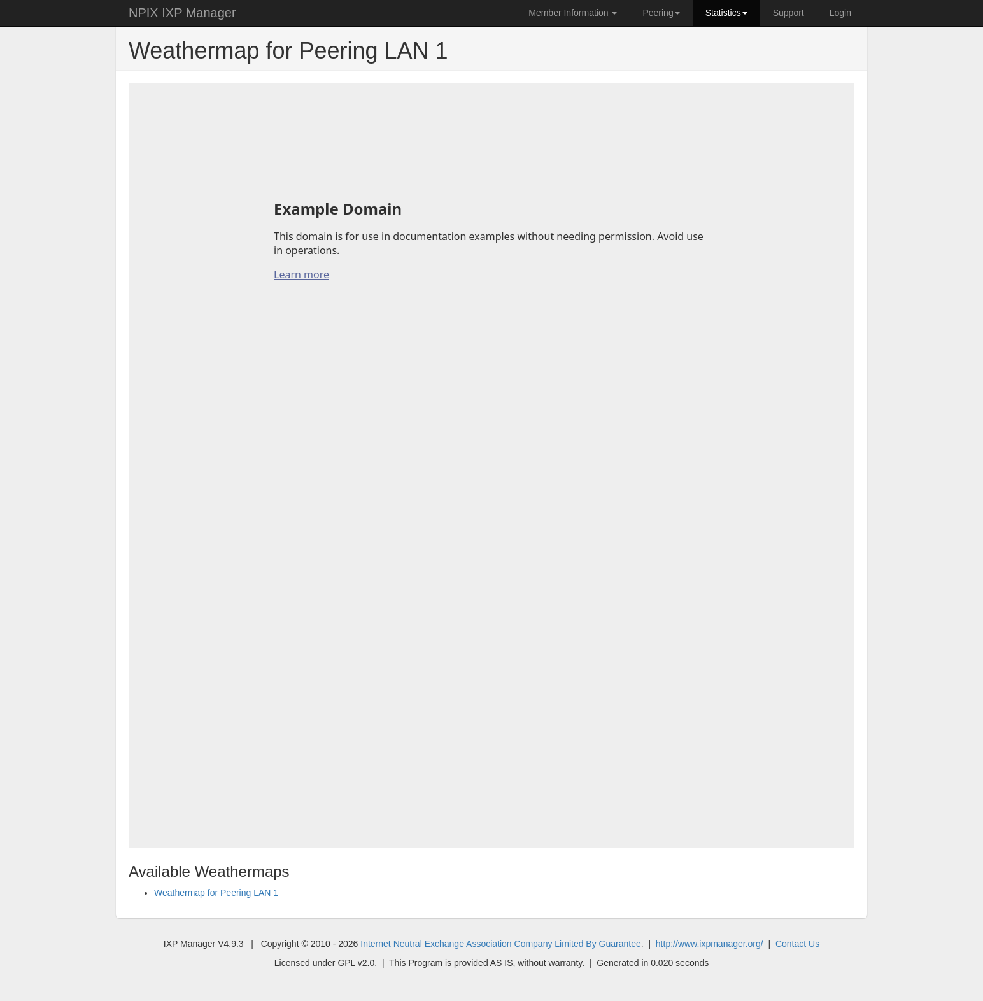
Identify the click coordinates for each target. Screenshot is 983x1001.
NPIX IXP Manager (182, 13)
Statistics (726, 13)
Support (788, 13)
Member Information (572, 13)
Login (840, 13)
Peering (660, 13)
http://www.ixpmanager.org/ (709, 944)
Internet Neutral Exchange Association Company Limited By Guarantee (500, 944)
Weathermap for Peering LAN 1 (216, 893)
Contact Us (797, 944)
